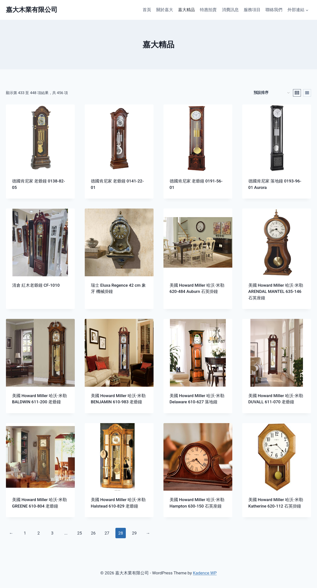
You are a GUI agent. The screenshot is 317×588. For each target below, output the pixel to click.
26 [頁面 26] (93, 533)
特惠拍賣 (208, 9)
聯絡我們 (273, 9)
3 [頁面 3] (52, 533)
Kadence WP (205, 572)
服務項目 (252, 9)
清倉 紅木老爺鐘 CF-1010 (36, 285)
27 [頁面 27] (107, 533)
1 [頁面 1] (25, 533)
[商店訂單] (271, 92)
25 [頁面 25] (79, 533)
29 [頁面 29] (134, 533)
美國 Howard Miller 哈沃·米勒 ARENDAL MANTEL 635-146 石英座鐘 (275, 291)
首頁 (147, 9)
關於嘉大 (164, 9)
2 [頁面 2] (38, 533)
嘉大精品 (186, 9)
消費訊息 (230, 9)
